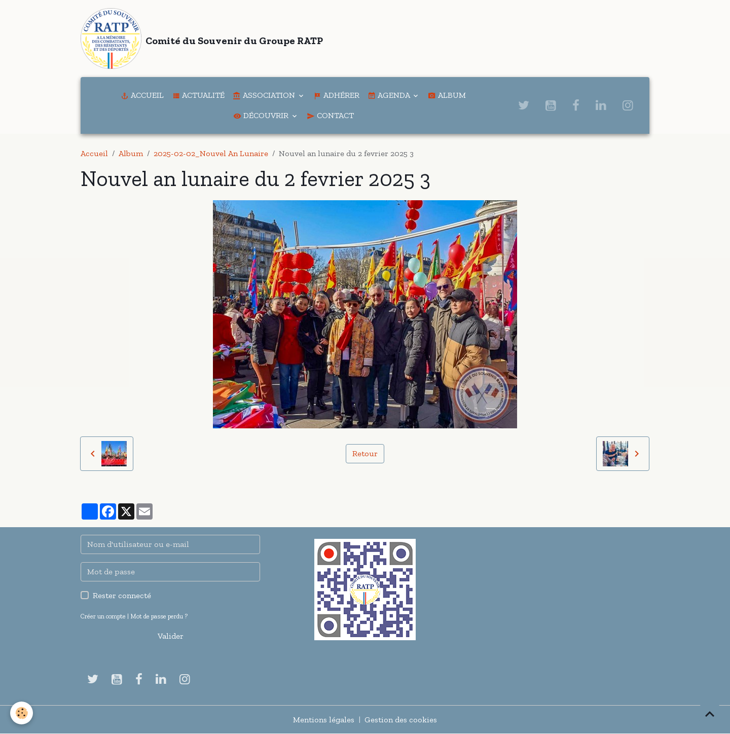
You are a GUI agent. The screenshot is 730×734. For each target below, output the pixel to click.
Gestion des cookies (400, 719)
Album (447, 95)
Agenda (390, 95)
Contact (330, 115)
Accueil (142, 95)
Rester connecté (122, 595)
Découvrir (261, 115)
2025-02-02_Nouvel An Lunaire (211, 153)
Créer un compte (103, 616)
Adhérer (336, 95)
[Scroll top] (709, 713)
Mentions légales (323, 719)
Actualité (198, 95)
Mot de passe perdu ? (159, 616)
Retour (365, 453)
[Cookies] (21, 713)
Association (265, 95)
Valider (171, 636)
